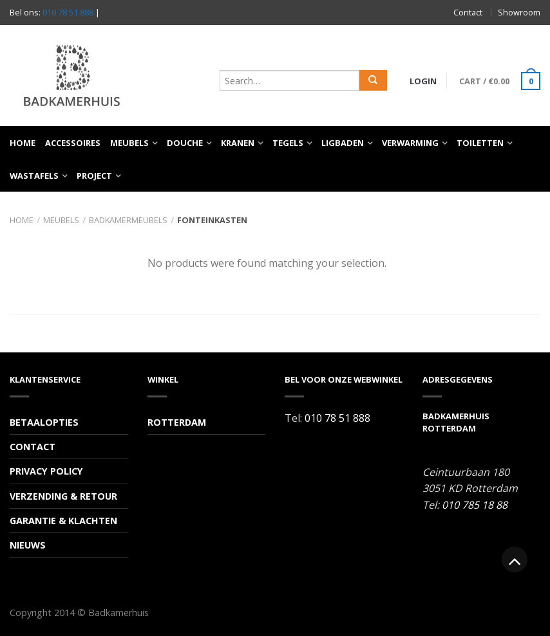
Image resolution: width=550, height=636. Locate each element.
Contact (467, 12)
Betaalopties (44, 422)
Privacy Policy (46, 471)
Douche (185, 143)
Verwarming (410, 143)
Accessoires (72, 143)
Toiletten (480, 143)
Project (94, 175)
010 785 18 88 (474, 505)
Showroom (519, 12)
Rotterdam (176, 422)
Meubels (129, 143)
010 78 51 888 (68, 12)
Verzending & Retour (63, 496)
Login (423, 81)
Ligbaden (342, 143)
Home (22, 143)
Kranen (237, 143)
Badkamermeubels (128, 220)
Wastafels (34, 175)
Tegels (287, 143)
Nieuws (28, 545)
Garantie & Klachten (63, 520)
